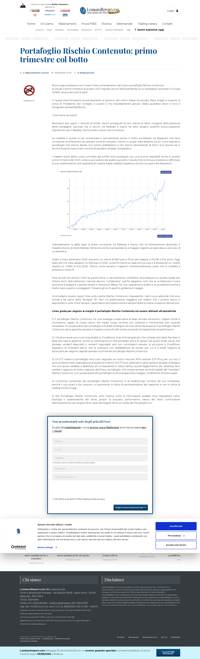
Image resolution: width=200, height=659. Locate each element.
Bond (49, 30)
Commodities (72, 30)
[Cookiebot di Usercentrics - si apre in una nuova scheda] (18, 653)
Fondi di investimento (114, 30)
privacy (101, 499)
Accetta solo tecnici (176, 651)
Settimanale (124, 23)
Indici (129, 30)
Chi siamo (46, 23)
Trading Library (147, 23)
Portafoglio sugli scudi (147, 552)
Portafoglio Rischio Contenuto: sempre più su (110, 554)
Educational (86, 30)
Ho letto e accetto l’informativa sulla (78, 499)
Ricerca (106, 23)
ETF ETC (98, 30)
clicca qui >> (86, 620)
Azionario (40, 30)
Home (31, 23)
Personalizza (176, 641)
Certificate (59, 30)
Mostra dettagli (45, 653)
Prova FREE (89, 23)
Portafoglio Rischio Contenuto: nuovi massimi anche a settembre (36, 555)
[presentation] (74, 488)
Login (172, 10)
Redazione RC (87, 73)
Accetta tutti (176, 632)
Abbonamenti (67, 23)
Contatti (167, 23)
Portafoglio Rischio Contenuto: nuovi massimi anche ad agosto (73, 554)
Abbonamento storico (37, 73)
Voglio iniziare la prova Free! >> (131, 507)
